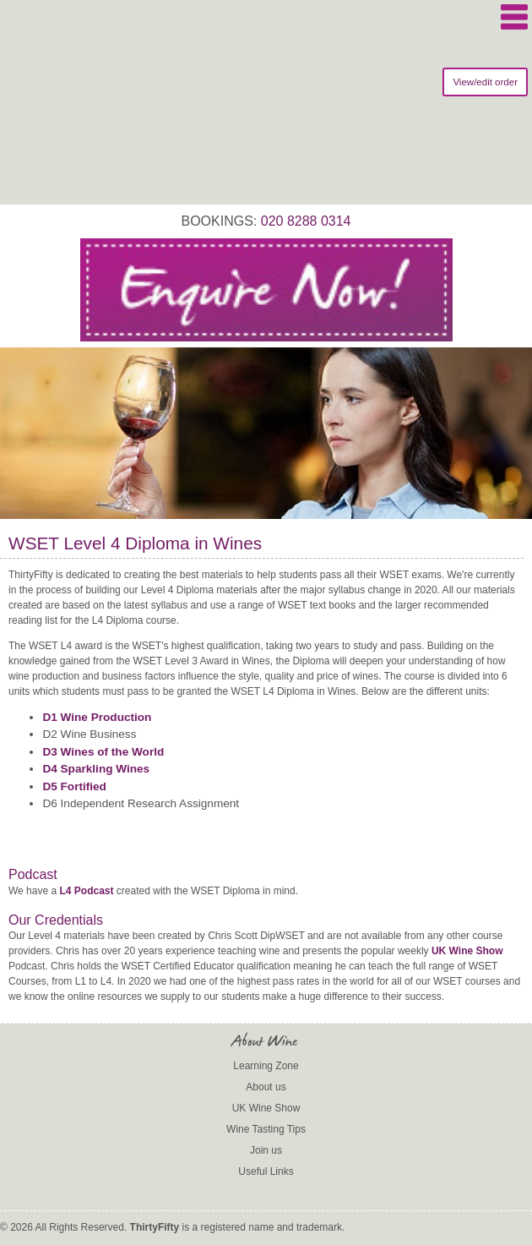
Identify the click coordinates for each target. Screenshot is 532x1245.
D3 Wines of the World (103, 751)
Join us (266, 1150)
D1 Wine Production (96, 717)
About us (265, 1087)
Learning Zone (265, 1066)
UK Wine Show (467, 951)
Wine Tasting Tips (266, 1129)
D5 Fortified (74, 786)
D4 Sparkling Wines (95, 768)
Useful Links (265, 1171)
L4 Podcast (86, 891)
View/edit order (485, 82)
